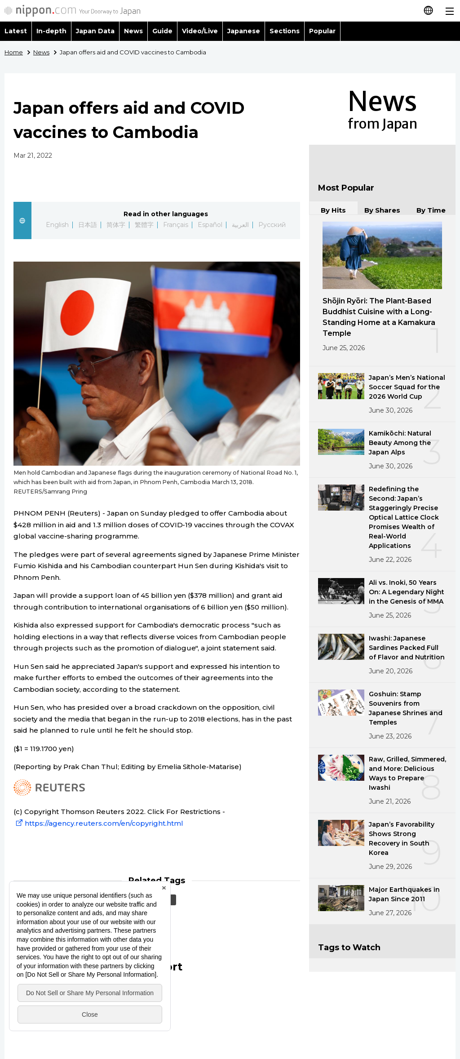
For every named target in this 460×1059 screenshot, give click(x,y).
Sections (285, 31)
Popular (322, 31)
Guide (162, 31)
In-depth (51, 31)
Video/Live (200, 31)
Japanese (243, 31)
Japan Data (95, 31)
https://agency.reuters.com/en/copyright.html (98, 823)
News (133, 31)
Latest (15, 31)
